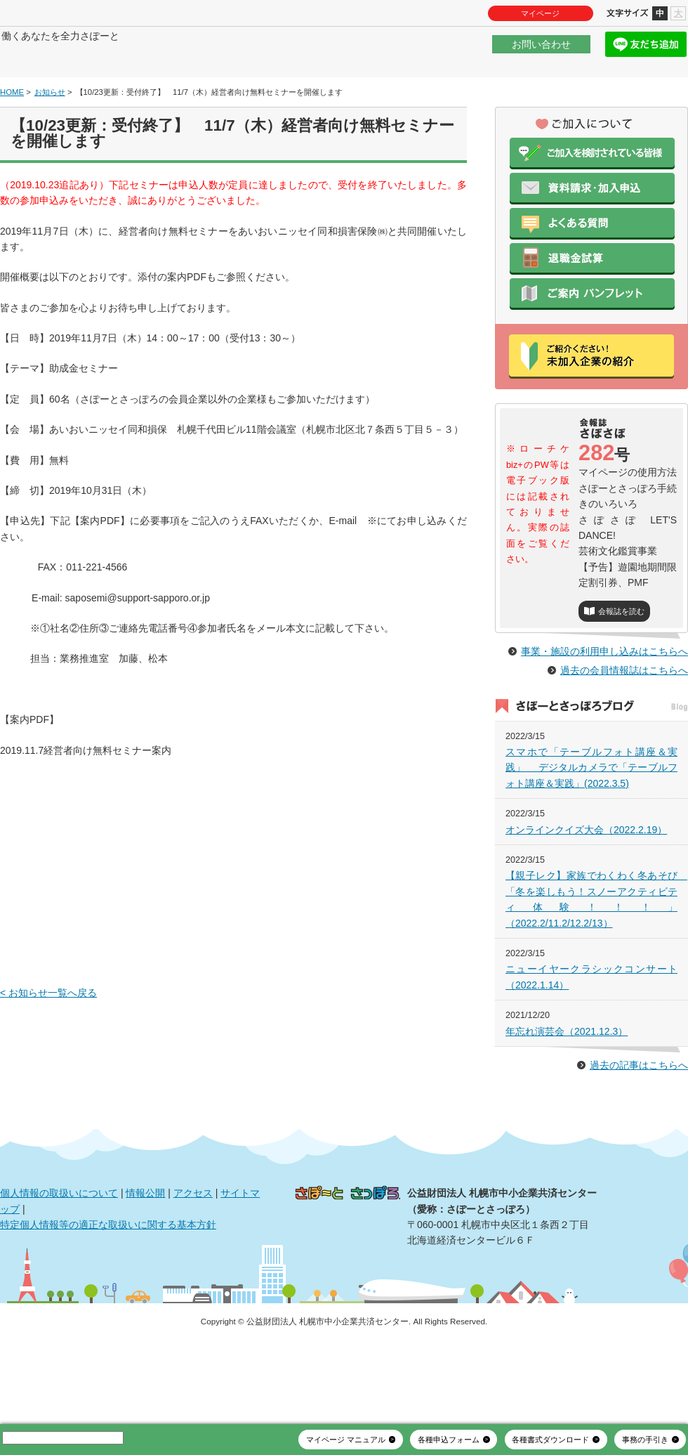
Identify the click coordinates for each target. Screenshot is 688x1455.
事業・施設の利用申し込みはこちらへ (604, 724)
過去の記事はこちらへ (639, 1138)
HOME (12, 134)
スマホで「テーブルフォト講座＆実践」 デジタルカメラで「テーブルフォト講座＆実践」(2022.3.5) (591, 840)
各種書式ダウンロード (550, 1439)
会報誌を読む (621, 654)
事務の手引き (645, 1439)
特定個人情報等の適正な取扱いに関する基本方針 (108, 1297)
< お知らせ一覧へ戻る (48, 1035)
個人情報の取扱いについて (59, 1266)
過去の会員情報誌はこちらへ (624, 743)
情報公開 (145, 1266)
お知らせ (49, 134)
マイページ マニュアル (345, 1439)
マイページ (540, 13)
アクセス (193, 1266)
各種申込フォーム (448, 1439)
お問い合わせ (541, 52)
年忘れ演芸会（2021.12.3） (566, 1103)
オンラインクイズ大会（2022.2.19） (586, 902)
